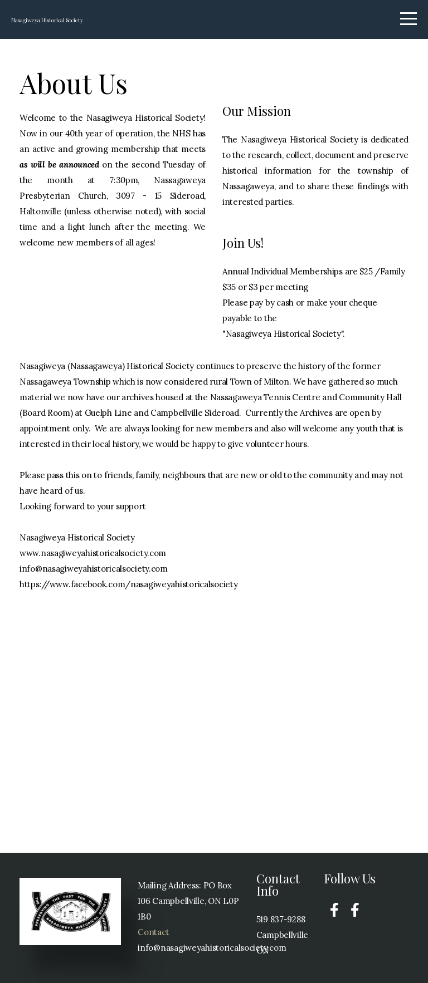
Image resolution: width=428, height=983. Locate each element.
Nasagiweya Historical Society (110, 20)
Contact (153, 932)
